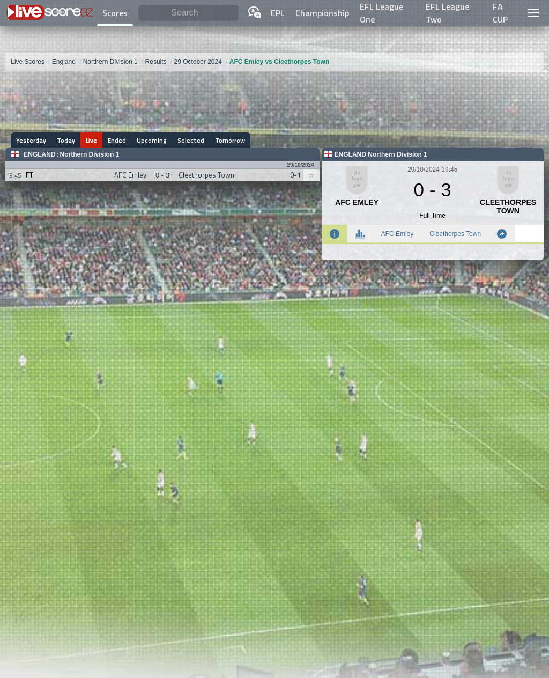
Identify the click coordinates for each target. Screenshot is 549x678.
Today (66, 140)
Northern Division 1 (90, 154)
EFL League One (381, 13)
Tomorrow (230, 140)
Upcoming (152, 140)
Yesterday (31, 140)
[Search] (188, 13)
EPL (278, 12)
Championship (322, 12)
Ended (117, 140)
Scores (115, 12)
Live (91, 140)
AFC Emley (397, 234)
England (39, 154)
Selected (190, 140)
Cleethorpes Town (455, 234)
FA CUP (500, 13)
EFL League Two (447, 13)
